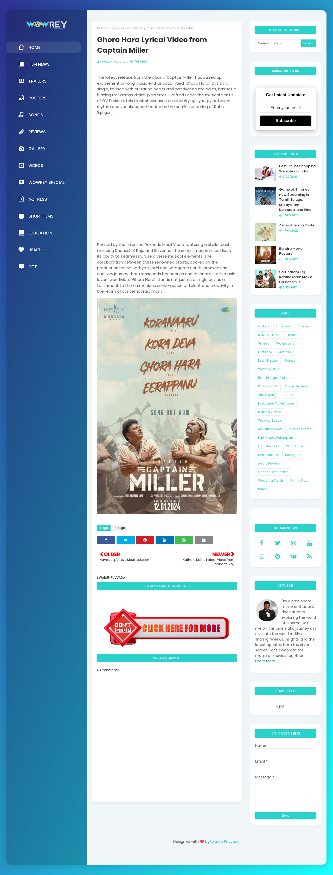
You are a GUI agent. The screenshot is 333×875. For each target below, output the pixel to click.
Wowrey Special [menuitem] (41, 182)
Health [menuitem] (30, 250)
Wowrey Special (270, 420)
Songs (115, 28)
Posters (304, 326)
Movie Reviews (296, 386)
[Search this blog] (278, 43)
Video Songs (268, 395)
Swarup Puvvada (114, 61)
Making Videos (269, 412)
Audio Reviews (269, 463)
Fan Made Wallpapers (275, 437)
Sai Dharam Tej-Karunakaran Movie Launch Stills (295, 277)
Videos (263, 343)
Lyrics (262, 489)
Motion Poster (300, 429)
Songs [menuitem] (30, 115)
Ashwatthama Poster (297, 225)
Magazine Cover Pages (276, 403)
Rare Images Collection (277, 377)
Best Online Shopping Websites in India (297, 169)
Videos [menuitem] (30, 165)
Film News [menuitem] (34, 64)
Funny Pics (299, 480)
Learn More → (267, 661)
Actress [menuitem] (32, 199)
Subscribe (286, 120)
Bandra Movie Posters (291, 251)
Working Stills (268, 369)
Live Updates (268, 455)
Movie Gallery (268, 335)
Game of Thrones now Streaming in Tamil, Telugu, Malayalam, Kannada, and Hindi (295, 199)
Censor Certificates (273, 472)
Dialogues (293, 455)
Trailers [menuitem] (32, 81)
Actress (285, 352)
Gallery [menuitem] (32, 148)
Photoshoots (268, 386)
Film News (284, 326)
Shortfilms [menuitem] (36, 216)
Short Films (295, 446)
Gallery (263, 326)
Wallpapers (285, 343)
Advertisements (270, 429)
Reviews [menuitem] (32, 132)
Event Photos (268, 360)
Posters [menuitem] (32, 98)
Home (101, 28)
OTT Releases (268, 446)
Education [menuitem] (35, 233)
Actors (290, 395)
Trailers (292, 335)
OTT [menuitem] (27, 267)
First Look (265, 352)
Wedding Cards (271, 480)
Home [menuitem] (29, 47)
